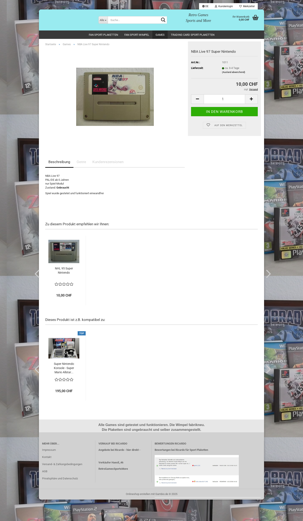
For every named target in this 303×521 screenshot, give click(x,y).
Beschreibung (59, 163)
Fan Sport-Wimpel (136, 34)
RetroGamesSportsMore (113, 469)
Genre (81, 163)
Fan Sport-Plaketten (103, 34)
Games (160, 34)
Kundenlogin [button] (224, 6)
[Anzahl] (224, 99)
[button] (205, 6)
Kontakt (46, 457)
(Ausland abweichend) (233, 72)
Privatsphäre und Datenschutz (60, 479)
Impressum (49, 450)
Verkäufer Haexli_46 (110, 463)
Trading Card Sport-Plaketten (192, 34)
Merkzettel (247, 6)
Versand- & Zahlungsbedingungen (62, 465)
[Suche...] (103, 20)
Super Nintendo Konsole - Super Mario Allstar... (64, 369)
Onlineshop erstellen (138, 494)
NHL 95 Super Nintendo (64, 271)
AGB (44, 472)
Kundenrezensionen (108, 163)
